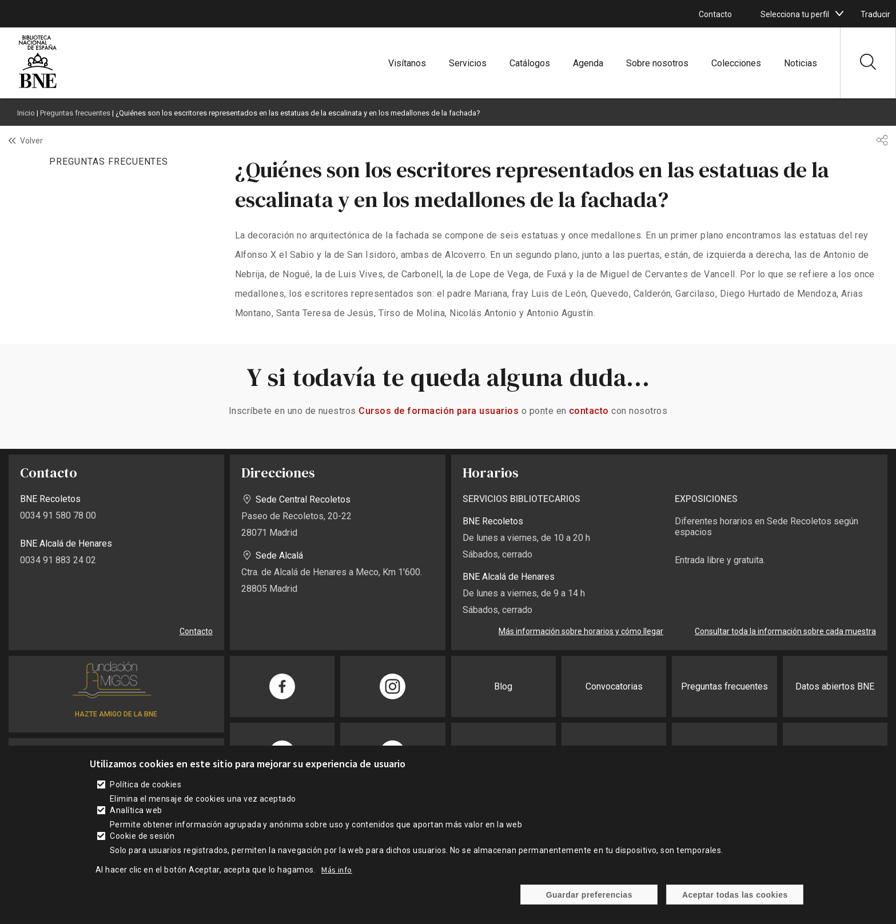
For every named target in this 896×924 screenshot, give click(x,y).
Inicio (26, 113)
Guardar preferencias (589, 894)
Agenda (588, 63)
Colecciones (736, 63)
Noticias (800, 63)
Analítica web (136, 810)
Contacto (715, 14)
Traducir (875, 14)
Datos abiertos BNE (834, 686)
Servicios (468, 63)
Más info (336, 870)
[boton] (839, 14)
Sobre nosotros (657, 63)
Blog (503, 686)
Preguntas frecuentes (75, 113)
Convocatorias (614, 686)
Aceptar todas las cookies (735, 894)
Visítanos (407, 63)
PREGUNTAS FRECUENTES (108, 161)
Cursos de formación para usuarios (439, 410)
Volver (31, 140)
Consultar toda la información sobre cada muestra (785, 631)
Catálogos (529, 63)
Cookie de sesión (142, 836)
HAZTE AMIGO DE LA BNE (116, 714)
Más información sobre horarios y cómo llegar (581, 631)
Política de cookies (145, 784)
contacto (589, 410)
